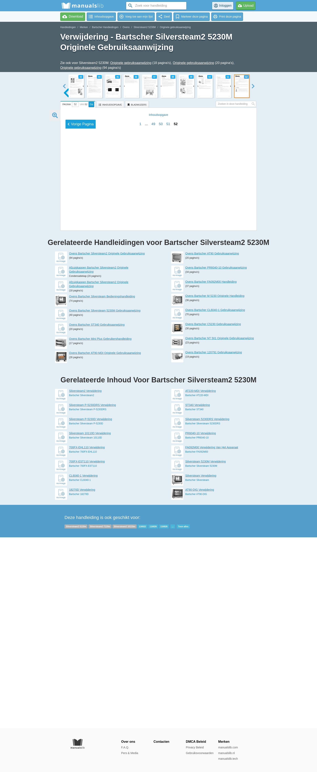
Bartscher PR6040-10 (197, 628)
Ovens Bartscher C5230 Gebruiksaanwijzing (213, 515)
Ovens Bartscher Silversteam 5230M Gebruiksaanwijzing (105, 501)
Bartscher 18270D (79, 685)
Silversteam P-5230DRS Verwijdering (92, 596)
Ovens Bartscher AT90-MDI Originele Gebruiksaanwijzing (105, 544)
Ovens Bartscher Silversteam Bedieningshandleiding (102, 487)
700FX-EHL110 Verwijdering (87, 638)
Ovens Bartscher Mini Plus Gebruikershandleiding (100, 529)
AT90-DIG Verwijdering (199, 680)
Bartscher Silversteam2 (81, 586)
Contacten (161, 741)
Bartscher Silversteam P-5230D (86, 614)
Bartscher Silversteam (197, 671)
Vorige (81, 395)
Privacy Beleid (195, 747)
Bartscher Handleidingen (105, 27)
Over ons (128, 741)
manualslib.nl (226, 753)
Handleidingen (68, 27)
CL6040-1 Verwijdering (83, 666)
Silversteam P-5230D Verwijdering (90, 610)
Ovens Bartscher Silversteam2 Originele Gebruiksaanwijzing (107, 444)
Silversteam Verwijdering (200, 666)
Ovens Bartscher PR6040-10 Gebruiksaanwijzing (216, 458)
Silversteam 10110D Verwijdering (90, 624)
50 (161, 396)
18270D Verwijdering (82, 680)
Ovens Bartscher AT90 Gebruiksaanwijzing (212, 444)
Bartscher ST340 (194, 600)
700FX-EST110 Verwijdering (87, 652)
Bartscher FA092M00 (196, 642)
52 (176, 396)
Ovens (126, 27)
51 (168, 396)
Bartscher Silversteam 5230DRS (202, 614)
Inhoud (158, 386)
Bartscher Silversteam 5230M (201, 657)
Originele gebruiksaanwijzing (175, 27)
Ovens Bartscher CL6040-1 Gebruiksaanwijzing (215, 501)
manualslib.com (228, 747)
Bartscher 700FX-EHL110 (83, 642)
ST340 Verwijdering (197, 596)
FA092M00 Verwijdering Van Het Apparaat (211, 638)
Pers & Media (129, 753)
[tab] (78, 103)
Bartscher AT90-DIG (196, 685)
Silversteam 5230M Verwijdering (205, 652)
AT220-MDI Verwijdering (200, 582)
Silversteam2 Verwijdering (85, 582)
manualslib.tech (228, 758)
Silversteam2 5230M (145, 27)
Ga (91, 104)
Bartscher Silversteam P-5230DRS (88, 600)
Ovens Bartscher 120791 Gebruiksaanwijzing (213, 543)
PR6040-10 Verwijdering (200, 624)
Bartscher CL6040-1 (80, 671)
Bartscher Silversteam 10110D (85, 628)
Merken (84, 27)
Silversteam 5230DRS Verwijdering (207, 610)
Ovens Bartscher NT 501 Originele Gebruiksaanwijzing (219, 529)
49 (153, 396)
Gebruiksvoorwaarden (199, 753)
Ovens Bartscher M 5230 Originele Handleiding (215, 487)
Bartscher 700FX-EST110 (83, 657)
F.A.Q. (125, 747)
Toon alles (183, 717)
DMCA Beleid (196, 741)
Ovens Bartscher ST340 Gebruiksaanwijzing (97, 515)
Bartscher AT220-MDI (196, 586)
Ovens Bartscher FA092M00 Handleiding (211, 472)
